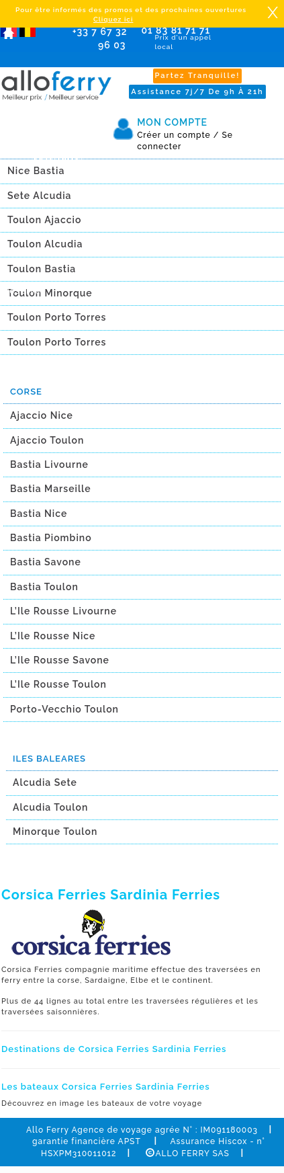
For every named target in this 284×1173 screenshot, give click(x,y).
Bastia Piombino (51, 537)
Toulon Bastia (41, 269)
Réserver (24, 291)
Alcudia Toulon (50, 807)
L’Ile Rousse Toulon (58, 684)
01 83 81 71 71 (176, 38)
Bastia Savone (45, 562)
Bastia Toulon (44, 586)
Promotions (60, 180)
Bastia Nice (38, 513)
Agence (51, 204)
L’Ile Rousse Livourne (63, 611)
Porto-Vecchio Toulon (64, 709)
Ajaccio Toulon (47, 440)
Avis (42, 252)
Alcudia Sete (45, 782)
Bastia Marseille (50, 488)
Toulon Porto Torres (56, 317)
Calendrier (58, 156)
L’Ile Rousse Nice (52, 636)
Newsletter (59, 228)
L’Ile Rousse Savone (59, 660)
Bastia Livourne (49, 464)
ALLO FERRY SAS (187, 1153)
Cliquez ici (113, 19)
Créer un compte (178, 135)
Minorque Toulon (55, 831)
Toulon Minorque (50, 293)
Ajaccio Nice (41, 415)
